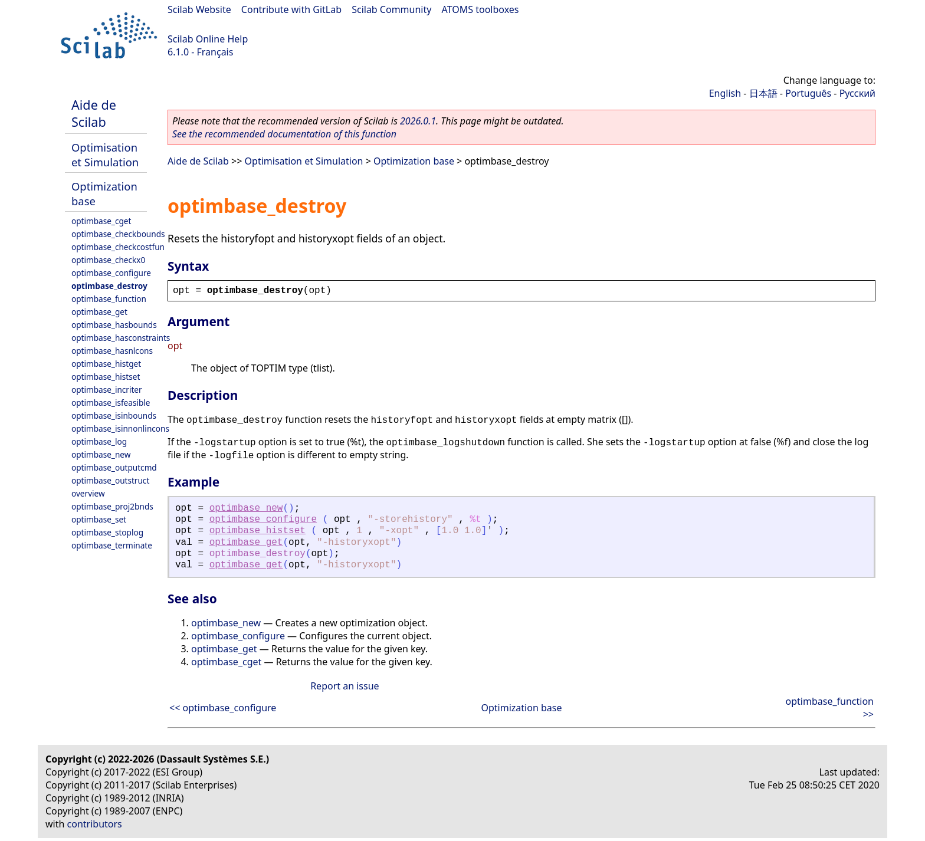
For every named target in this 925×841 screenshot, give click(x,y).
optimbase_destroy (109, 285)
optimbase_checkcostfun (118, 246)
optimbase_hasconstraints (120, 337)
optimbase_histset (105, 376)
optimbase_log (99, 441)
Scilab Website (199, 9)
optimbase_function (108, 298)
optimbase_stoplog (107, 532)
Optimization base (413, 161)
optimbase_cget (101, 220)
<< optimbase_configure (222, 707)
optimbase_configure (111, 272)
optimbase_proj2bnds (112, 506)
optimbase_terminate (111, 545)
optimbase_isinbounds (113, 415)
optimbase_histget (106, 363)
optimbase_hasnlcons (112, 350)
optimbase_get (99, 311)
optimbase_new (100, 454)
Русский (857, 93)
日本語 (763, 93)
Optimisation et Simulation (105, 154)
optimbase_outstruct (110, 480)
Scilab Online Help (208, 38)
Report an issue (344, 685)
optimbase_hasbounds (114, 324)
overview (88, 493)
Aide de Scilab (93, 113)
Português (808, 93)
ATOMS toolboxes (480, 9)
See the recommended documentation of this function (284, 133)
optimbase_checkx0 (108, 259)
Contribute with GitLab (291, 9)
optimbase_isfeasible (110, 402)
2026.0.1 (418, 120)
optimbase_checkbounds (118, 233)
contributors (94, 823)
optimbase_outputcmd (114, 467)
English (725, 93)
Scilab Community (391, 9)
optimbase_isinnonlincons (120, 428)
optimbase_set (98, 519)
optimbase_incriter (106, 389)
